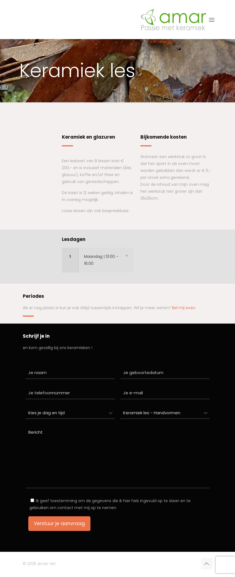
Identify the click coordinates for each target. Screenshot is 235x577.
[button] (98, 260)
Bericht (118, 457)
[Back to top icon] (207, 564)
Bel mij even (183, 308)
